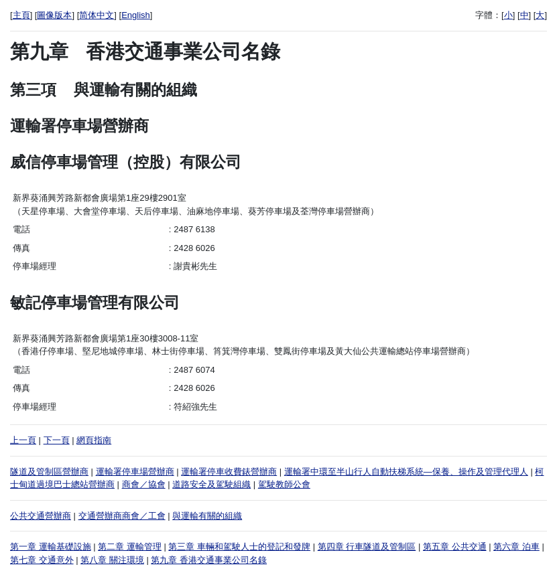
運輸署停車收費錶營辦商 (229, 472)
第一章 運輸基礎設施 (50, 547)
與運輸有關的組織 (207, 516)
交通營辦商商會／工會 (122, 516)
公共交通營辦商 (40, 516)
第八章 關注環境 (112, 560)
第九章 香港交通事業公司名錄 (209, 560)
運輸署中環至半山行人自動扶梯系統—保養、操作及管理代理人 (406, 472)
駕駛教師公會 (284, 484)
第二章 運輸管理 (130, 547)
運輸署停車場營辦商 (135, 472)
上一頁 (23, 440)
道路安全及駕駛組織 (211, 484)
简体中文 (96, 15)
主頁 (21, 15)
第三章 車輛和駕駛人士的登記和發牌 (239, 547)
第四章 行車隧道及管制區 (367, 547)
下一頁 (57, 440)
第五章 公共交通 (455, 547)
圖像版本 (54, 15)
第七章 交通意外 (42, 560)
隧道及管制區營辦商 (49, 472)
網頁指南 (93, 440)
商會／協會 (144, 484)
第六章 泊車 (516, 547)
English (135, 15)
